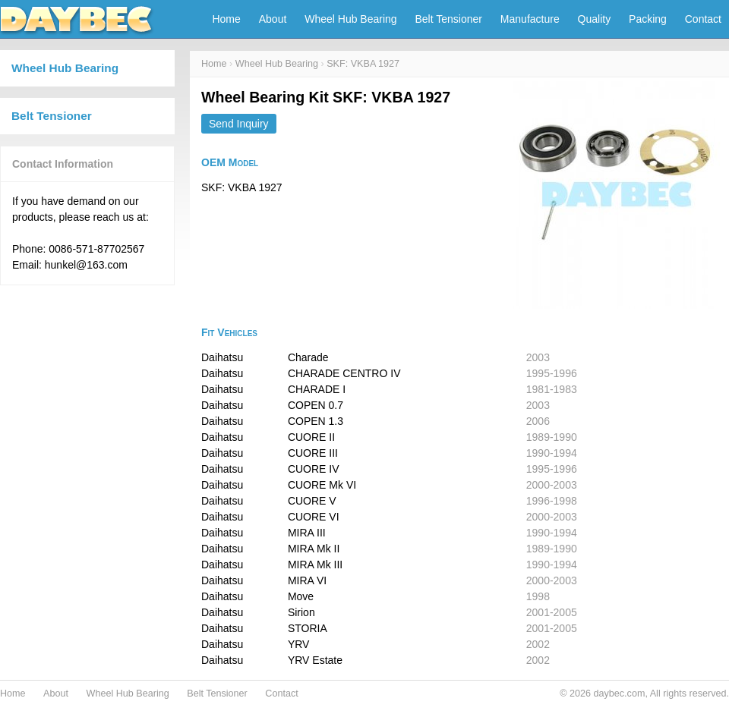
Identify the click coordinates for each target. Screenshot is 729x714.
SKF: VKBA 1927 (363, 63)
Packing (648, 19)
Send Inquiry (239, 124)
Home (226, 19)
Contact (703, 19)
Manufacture (530, 19)
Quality (594, 19)
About (273, 19)
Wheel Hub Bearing (350, 19)
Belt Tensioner (448, 19)
